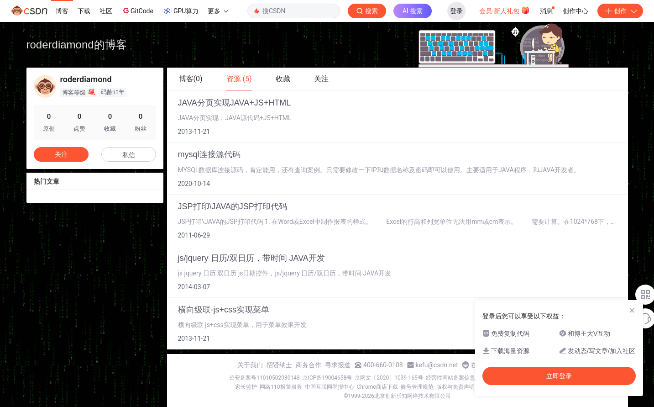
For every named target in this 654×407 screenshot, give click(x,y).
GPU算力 (180, 11)
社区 (105, 11)
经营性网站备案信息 (450, 378)
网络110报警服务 (281, 387)
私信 (128, 155)
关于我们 (250, 365)
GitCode (137, 10)
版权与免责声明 (455, 387)
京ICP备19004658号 (327, 378)
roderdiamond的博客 (76, 44)
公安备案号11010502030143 (264, 378)
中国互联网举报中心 (329, 387)
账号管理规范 (417, 387)
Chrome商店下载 (377, 387)
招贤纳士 (279, 365)
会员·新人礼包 (504, 10)
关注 (61, 154)
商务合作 (308, 365)
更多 (218, 11)
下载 (84, 11)
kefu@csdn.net (437, 365)
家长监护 (246, 387)
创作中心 (575, 11)
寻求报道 (338, 365)
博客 (62, 11)
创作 (620, 11)
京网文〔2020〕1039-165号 (389, 378)
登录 (456, 11)
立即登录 (559, 376)
